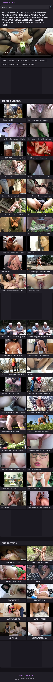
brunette (24, 60)
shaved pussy (13, 64)
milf (17, 60)
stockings (23, 64)
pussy (4, 64)
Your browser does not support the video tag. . (26, 43)
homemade (34, 60)
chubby (31, 64)
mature (11, 60)
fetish (4, 60)
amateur (43, 60)
